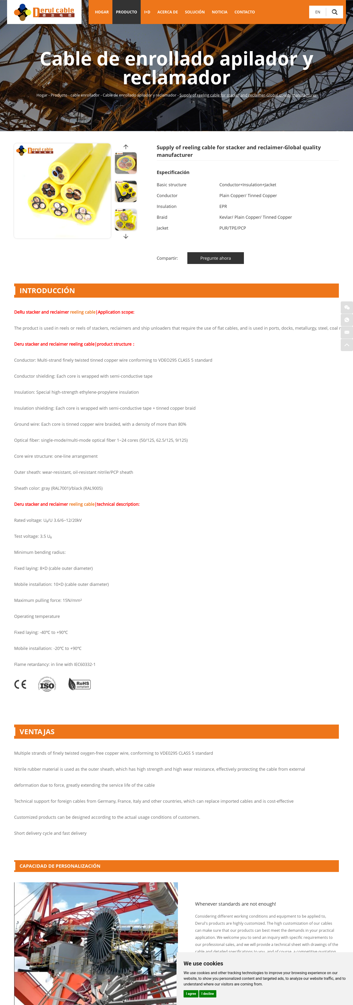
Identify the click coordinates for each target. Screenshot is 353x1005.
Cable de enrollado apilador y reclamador (139, 95)
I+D (147, 12)
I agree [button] (191, 994)
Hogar (102, 12)
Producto (126, 12)
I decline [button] (207, 994)
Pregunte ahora (215, 258)
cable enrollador (85, 95)
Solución (195, 12)
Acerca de (167, 12)
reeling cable (82, 312)
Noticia (219, 12)
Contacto (244, 12)
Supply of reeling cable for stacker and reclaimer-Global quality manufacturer (248, 95)
